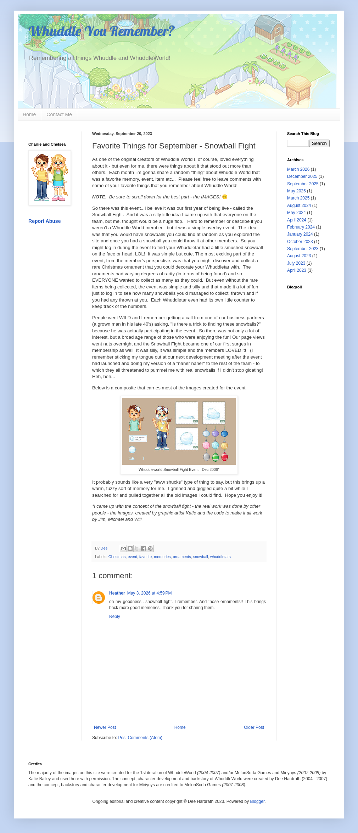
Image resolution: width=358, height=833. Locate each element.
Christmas (117, 557)
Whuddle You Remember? (101, 31)
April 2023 (296, 270)
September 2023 (303, 248)
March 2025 (298, 198)
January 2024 (300, 234)
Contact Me (59, 114)
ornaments (182, 557)
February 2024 (301, 227)
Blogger (257, 801)
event (132, 557)
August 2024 (299, 205)
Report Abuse (44, 221)
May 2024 (296, 212)
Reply (114, 616)
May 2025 (296, 190)
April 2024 (296, 220)
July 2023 (296, 263)
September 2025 (303, 183)
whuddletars (220, 557)
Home (29, 114)
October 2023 (300, 241)
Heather (117, 593)
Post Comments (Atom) (140, 737)
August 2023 (299, 255)
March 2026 (298, 169)
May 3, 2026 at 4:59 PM (149, 593)
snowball (200, 557)
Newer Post (105, 727)
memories (162, 557)
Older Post (254, 727)
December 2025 (302, 176)
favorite (145, 557)
